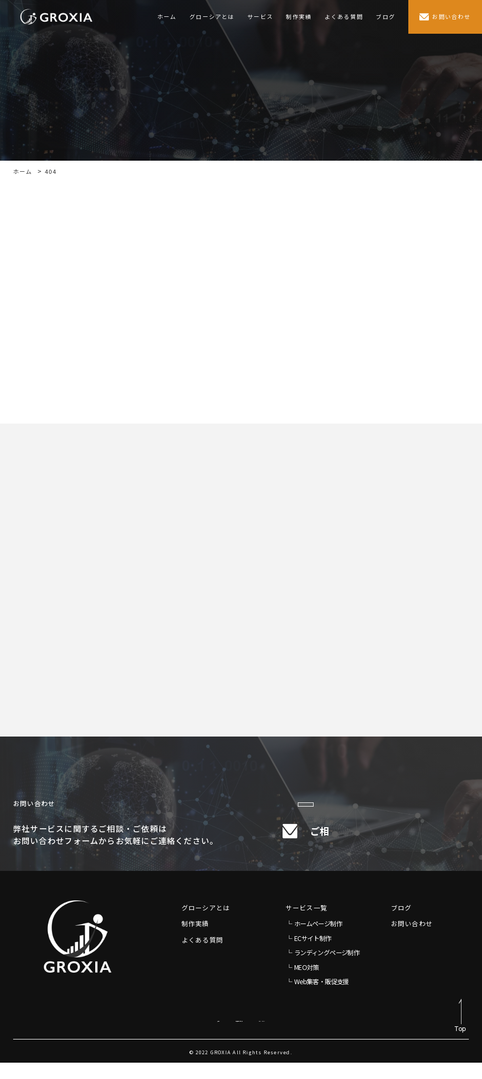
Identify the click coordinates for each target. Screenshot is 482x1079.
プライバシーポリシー (308, 1035)
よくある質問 (344, 17)
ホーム (167, 17)
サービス (260, 17)
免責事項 (154, 1035)
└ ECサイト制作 (309, 954)
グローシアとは (212, 17)
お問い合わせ (412, 940)
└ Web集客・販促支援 (317, 998)
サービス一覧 (306, 923)
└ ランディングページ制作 (322, 969)
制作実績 (299, 17)
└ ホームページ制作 (314, 940)
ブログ (385, 17)
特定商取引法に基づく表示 (221, 1035)
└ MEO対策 (302, 983)
